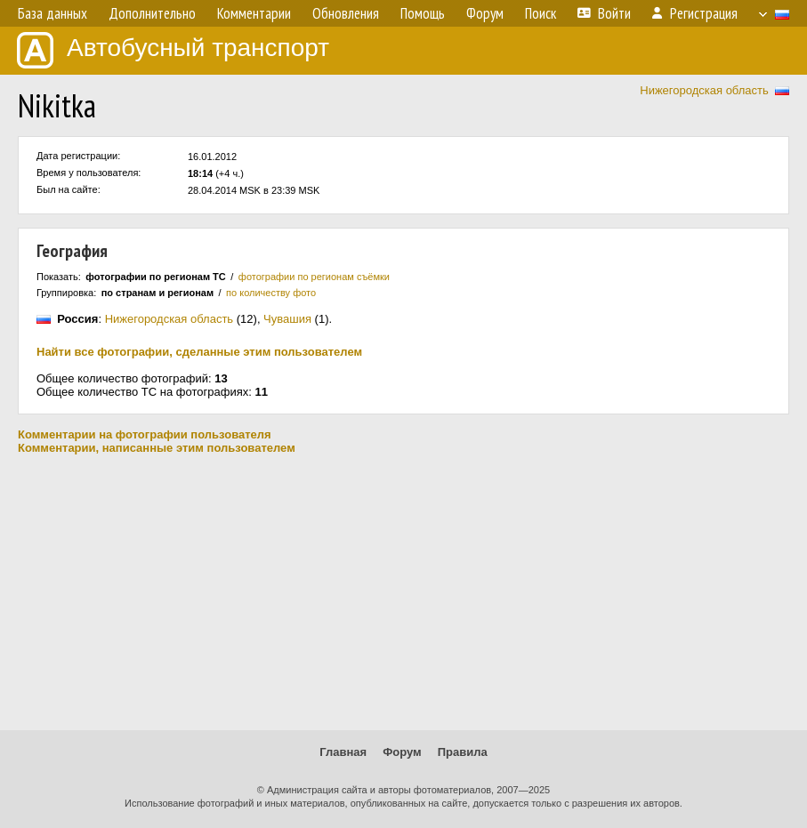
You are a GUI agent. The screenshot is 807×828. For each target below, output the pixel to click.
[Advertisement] (404, 592)
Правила (463, 752)
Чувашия (287, 319)
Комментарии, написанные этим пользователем (156, 447)
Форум (402, 752)
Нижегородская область (704, 90)
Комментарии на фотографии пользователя (144, 434)
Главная (343, 752)
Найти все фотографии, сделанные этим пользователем (199, 351)
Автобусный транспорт (173, 50)
